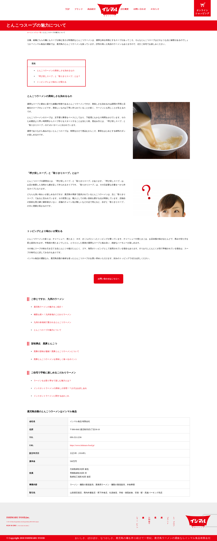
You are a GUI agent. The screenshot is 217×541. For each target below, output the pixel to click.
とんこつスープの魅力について (47, 330)
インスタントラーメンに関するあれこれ (51, 396)
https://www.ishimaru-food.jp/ (82, 445)
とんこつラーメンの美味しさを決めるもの (55, 70)
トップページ (174, 521)
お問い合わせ (149, 520)
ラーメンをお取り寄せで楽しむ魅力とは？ (52, 381)
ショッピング (137, 522)
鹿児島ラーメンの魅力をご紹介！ (48, 307)
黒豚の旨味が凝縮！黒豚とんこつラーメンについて (56, 352)
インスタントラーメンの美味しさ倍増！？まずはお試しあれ (60, 388)
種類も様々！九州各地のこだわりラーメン (52, 315)
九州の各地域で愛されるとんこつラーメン (52, 322)
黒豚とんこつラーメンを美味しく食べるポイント (55, 359)
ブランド (168, 520)
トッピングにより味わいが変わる (51, 82)
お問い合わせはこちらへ (108, 279)
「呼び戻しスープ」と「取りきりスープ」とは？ (58, 76)
